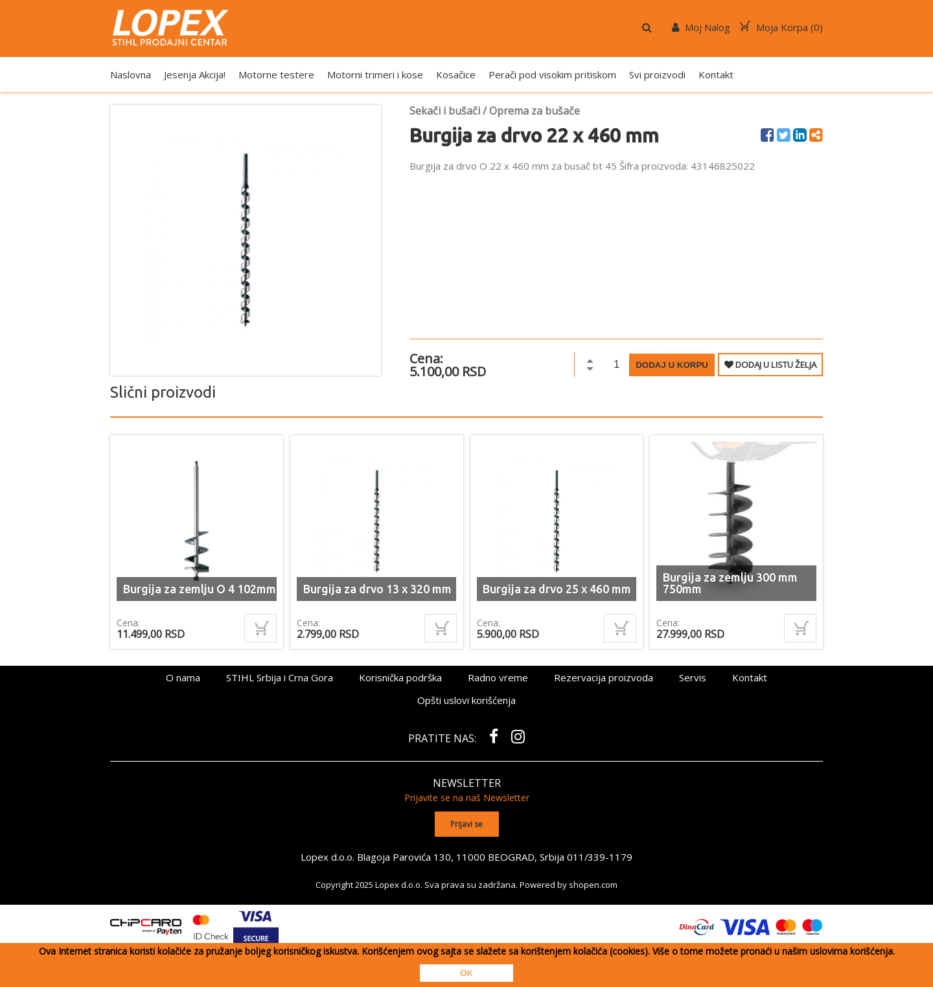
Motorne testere (276, 74)
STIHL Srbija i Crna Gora (279, 677)
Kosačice (456, 74)
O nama (183, 677)
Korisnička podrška (400, 677)
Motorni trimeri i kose (375, 74)
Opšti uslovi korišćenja (466, 700)
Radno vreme (498, 677)
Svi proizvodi (657, 74)
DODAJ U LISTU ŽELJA (770, 364)
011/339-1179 (600, 856)
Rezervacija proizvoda (603, 677)
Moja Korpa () (781, 27)
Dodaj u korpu (672, 365)
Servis (692, 677)
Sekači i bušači (444, 111)
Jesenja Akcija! (194, 74)
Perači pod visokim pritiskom (552, 74)
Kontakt (715, 74)
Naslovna (130, 74)
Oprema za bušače (534, 111)
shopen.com (593, 884)
